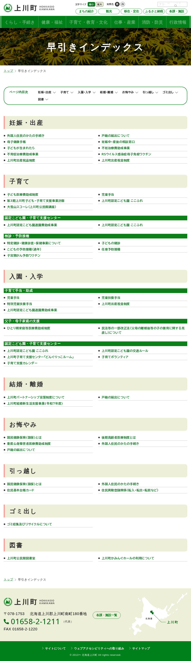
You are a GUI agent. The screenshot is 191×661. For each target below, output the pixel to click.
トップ (8, 70)
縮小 (91, 4)
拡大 (99, 4)
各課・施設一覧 (106, 615)
